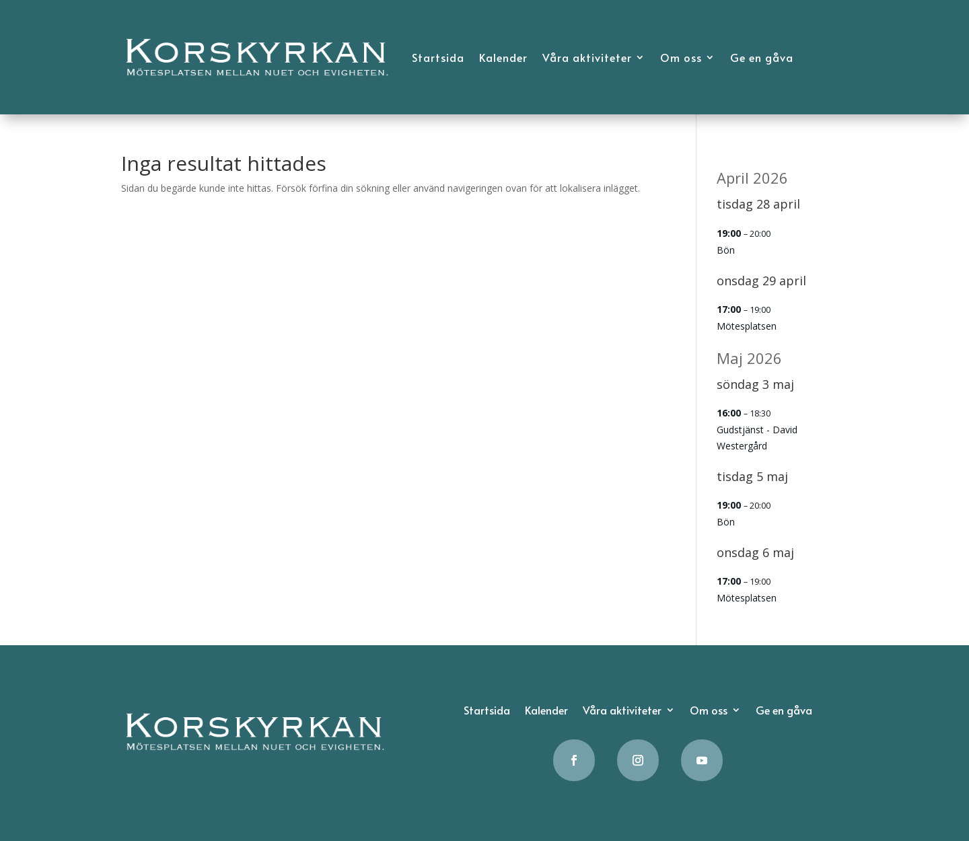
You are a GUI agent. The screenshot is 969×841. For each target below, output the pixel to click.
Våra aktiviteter (587, 57)
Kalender (503, 57)
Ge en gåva (761, 57)
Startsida (438, 57)
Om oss (681, 57)
